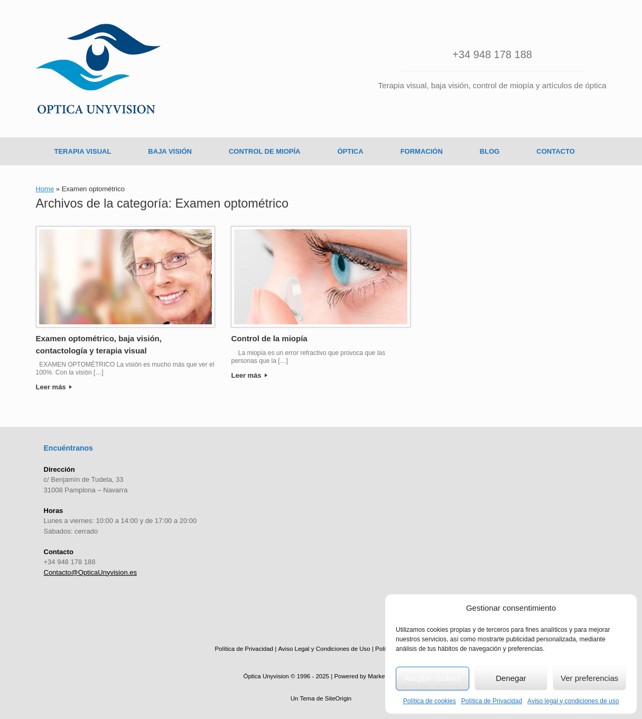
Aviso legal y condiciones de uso (573, 701)
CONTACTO (555, 151)
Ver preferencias (589, 678)
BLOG (490, 151)
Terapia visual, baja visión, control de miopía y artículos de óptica (492, 85)
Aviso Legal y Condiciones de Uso (324, 649)
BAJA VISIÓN (170, 151)
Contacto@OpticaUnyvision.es (90, 572)
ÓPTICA (351, 151)
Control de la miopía (269, 338)
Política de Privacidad (491, 701)
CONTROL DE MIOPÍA (265, 151)
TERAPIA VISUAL (82, 151)
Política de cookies (429, 701)
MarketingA (383, 676)
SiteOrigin (338, 698)
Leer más (54, 387)
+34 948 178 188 (492, 54)
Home (45, 189)
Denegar (511, 678)
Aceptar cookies (432, 678)
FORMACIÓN (422, 151)
